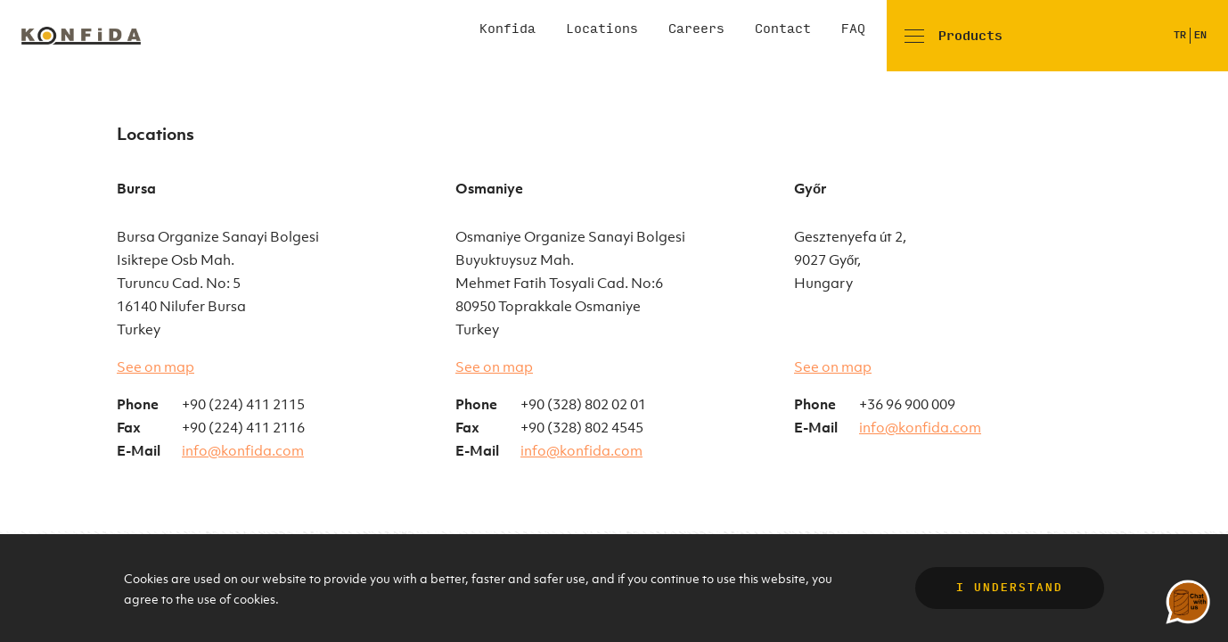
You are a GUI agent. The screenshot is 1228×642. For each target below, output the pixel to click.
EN (1200, 35)
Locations (602, 29)
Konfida (507, 29)
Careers (696, 29)
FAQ (853, 29)
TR (1180, 35)
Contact (783, 29)
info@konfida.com (243, 450)
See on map (155, 366)
